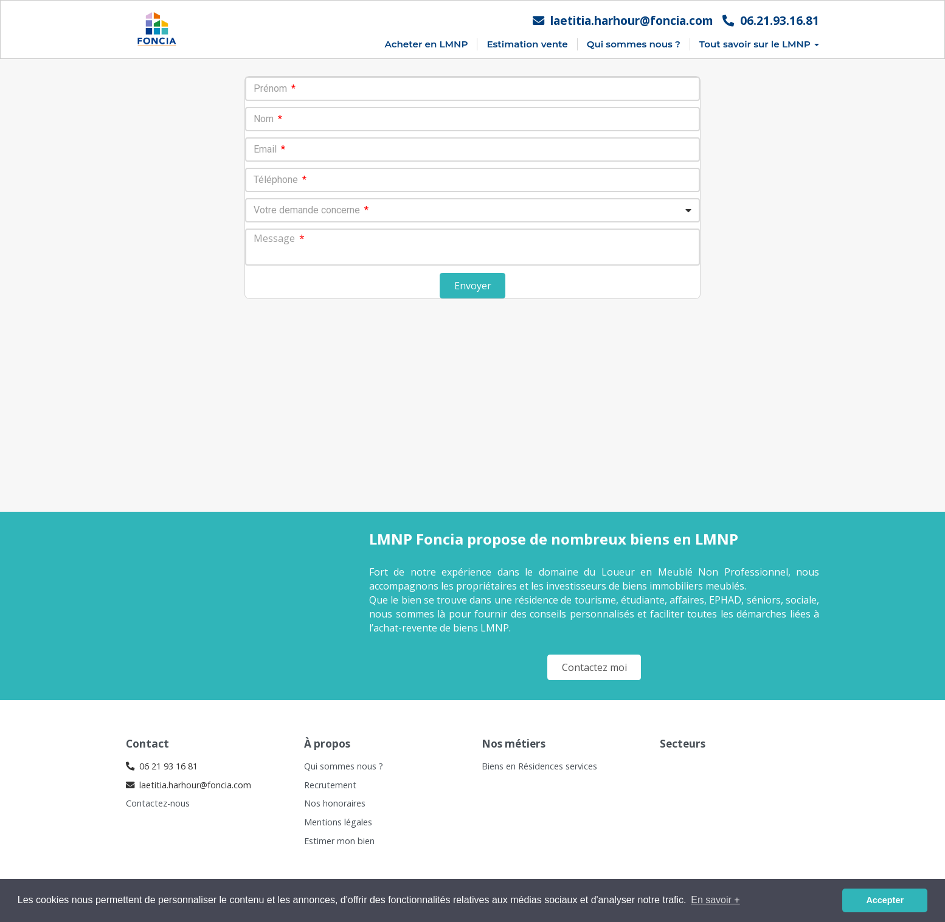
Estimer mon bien (339, 841)
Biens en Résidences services (539, 766)
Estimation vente (526, 44)
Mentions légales (338, 822)
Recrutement (330, 785)
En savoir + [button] (715, 900)
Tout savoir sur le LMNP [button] (759, 44)
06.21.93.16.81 (770, 20)
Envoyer (472, 285)
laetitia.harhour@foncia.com (623, 20)
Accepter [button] (885, 900)
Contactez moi (594, 667)
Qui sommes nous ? (633, 44)
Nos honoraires (334, 803)
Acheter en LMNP (426, 44)
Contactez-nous (158, 803)
